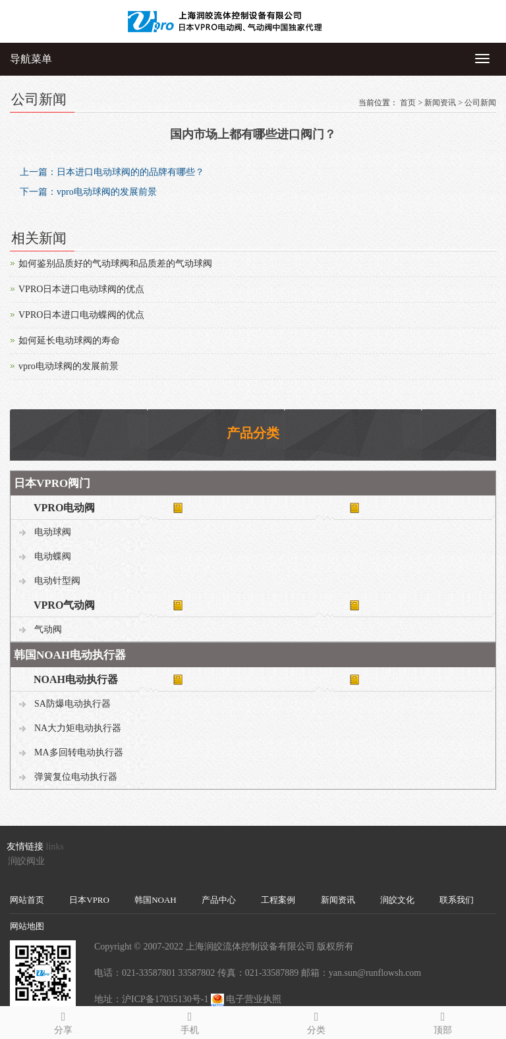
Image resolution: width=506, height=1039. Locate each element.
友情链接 (25, 846)
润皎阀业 (26, 861)
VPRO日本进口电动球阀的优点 (81, 289)
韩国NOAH (155, 900)
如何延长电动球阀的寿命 (69, 340)
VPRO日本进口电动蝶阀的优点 (81, 315)
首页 (408, 102)
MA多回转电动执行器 (78, 752)
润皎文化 (397, 900)
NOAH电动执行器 (76, 679)
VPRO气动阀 (64, 605)
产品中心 (219, 900)
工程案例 (278, 900)
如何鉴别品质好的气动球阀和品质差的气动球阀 (115, 263)
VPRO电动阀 (64, 507)
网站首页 (27, 900)
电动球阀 (52, 532)
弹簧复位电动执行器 (75, 777)
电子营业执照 (253, 999)
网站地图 (27, 926)
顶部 (443, 1021)
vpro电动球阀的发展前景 (68, 366)
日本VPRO (89, 900)
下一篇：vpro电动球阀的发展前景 (88, 192)
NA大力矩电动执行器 (77, 728)
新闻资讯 (440, 102)
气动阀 (48, 629)
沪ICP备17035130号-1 (165, 999)
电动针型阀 (57, 581)
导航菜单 (31, 58)
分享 (63, 1021)
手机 (189, 1021)
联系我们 (456, 900)
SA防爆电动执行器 (72, 704)
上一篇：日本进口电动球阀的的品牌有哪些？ (112, 172)
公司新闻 (480, 102)
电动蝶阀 (52, 556)
